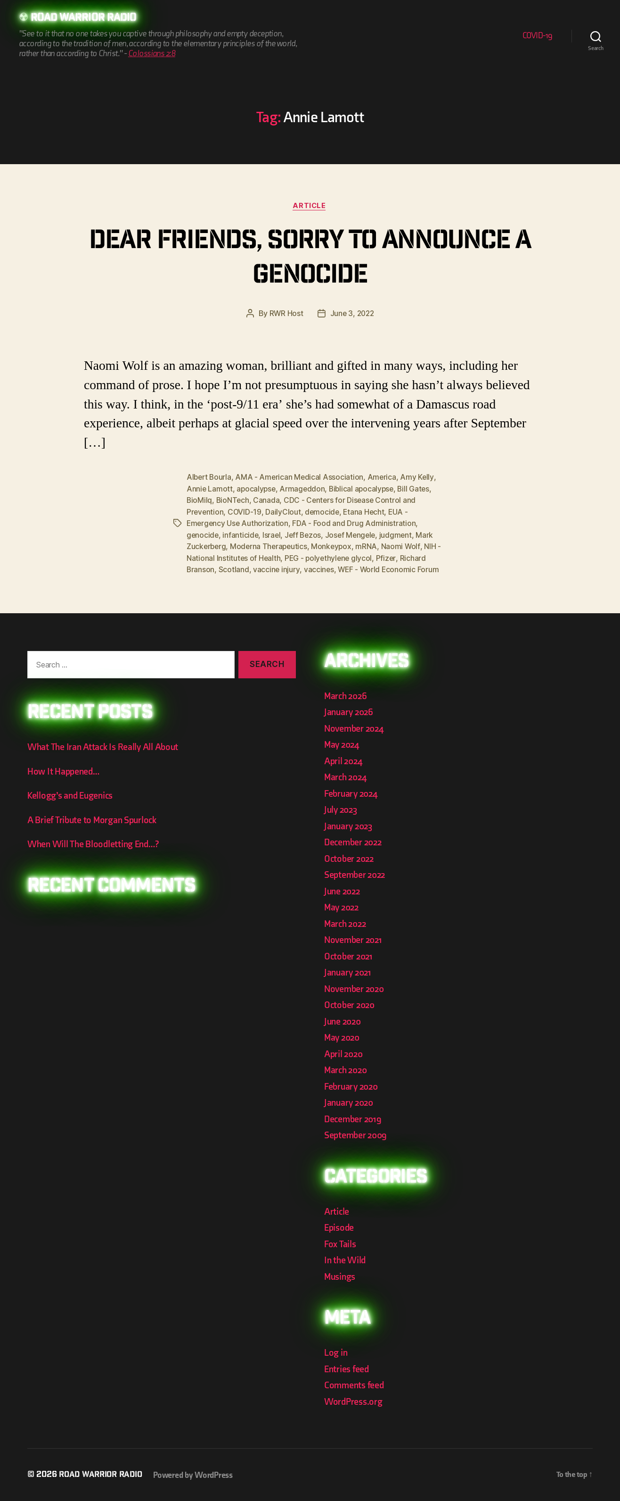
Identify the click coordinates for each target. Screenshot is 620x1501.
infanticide (241, 535)
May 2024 (343, 744)
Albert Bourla (210, 478)
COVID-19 (537, 36)
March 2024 (346, 776)
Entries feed (347, 1368)
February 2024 (352, 793)
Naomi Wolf (404, 546)
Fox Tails (341, 1243)
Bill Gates (418, 489)
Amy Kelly (420, 478)
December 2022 (354, 841)
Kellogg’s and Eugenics (72, 795)
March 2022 (346, 923)
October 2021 (349, 955)
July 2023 (342, 809)
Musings (341, 1276)
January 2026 (350, 711)
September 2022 (356, 874)
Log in (336, 1352)
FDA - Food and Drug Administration (355, 523)
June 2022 (343, 890)
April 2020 (344, 1053)
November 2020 (356, 988)
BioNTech (234, 501)
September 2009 (357, 1134)
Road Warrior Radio (87, 19)
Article (310, 206)
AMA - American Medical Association (301, 478)
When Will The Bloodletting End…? (95, 843)
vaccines (319, 569)
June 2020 (344, 1020)
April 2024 (344, 760)
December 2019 (354, 1118)
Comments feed (355, 1384)
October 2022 (350, 858)
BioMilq (199, 501)
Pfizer (389, 557)
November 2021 (354, 939)
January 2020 (350, 1102)
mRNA (370, 546)
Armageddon (304, 489)
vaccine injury (276, 569)
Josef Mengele (354, 535)
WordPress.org (354, 1401)
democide (324, 512)
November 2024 (355, 728)
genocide (203, 535)
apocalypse (257, 489)
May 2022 (342, 906)
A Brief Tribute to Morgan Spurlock (95, 819)
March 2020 (347, 1069)
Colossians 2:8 (151, 54)
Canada (267, 501)
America (384, 478)
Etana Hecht (366, 512)
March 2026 (346, 695)
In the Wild (345, 1259)
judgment (400, 535)
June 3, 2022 (352, 314)
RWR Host (285, 314)
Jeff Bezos (305, 535)
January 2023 (349, 825)
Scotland (234, 569)
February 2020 (353, 1086)
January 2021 (349, 971)
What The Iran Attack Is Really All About (105, 746)
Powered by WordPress (197, 1474)
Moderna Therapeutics (270, 546)
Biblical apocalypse (364, 489)
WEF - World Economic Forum (390, 569)
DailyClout (284, 512)
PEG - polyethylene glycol (330, 557)
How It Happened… (64, 770)
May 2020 (343, 1036)
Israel (273, 535)
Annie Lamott (210, 489)
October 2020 (350, 1004)
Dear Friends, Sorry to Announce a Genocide (310, 260)
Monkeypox (335, 546)
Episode (340, 1227)
